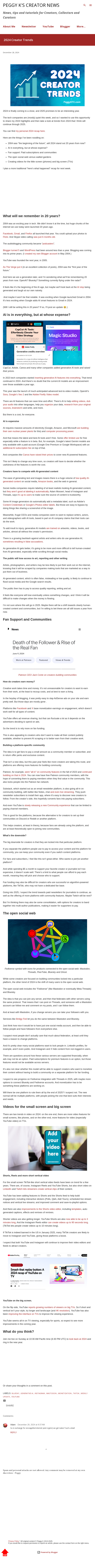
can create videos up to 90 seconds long (68, 1222)
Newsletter (29, 26)
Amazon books (45, 481)
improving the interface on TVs (23, 1314)
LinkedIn (7, 1189)
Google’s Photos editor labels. (40, 505)
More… (81, 26)
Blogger (65, 26)
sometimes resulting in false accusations (23, 541)
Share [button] (10, 1405)
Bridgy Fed (21, 1019)
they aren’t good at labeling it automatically (28, 491)
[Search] (84, 4)
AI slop (80, 287)
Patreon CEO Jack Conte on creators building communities (47, 675)
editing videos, (79, 401)
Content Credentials (13, 505)
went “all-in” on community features (42, 772)
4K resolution (62, 1310)
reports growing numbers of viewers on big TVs (51, 1307)
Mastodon (51, 1393)
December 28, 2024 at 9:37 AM (31, 1425)
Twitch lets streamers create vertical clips (36, 1189)
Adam (13, 1425)
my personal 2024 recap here (30, 131)
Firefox (28, 233)
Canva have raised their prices (38, 454)
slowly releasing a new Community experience (47, 805)
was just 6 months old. (45, 237)
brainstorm (17, 408)
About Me (9, 26)
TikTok (76, 1393)
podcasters (48, 243)
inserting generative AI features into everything (57, 378)
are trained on (53, 528)
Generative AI (27, 1393)
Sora (5, 394)
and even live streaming (62, 792)
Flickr (5, 237)
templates (76, 1209)
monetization (65, 1393)
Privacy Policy (13, 1541)
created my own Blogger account (41, 253)
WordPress (29, 250)
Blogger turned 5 (11, 250)
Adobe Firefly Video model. (46, 394)
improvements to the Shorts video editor (41, 1209)
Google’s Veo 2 (16, 394)
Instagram (40, 1393)
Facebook (8, 233)
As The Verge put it (12, 267)
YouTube (48, 26)
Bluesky (16, 1393)
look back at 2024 (78, 1339)
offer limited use (71, 438)
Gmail (17, 233)
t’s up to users (25, 495)
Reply (13, 1432)
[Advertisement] (47, 1506)
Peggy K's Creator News (31, 5)
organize (48, 404)
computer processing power (59, 431)
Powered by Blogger (47, 1552)
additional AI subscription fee (17, 448)
